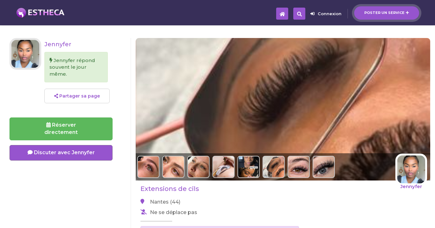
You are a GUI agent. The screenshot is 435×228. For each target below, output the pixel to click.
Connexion (325, 13)
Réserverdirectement (61, 128)
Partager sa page (77, 96)
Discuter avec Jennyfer (61, 152)
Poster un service (386, 12)
